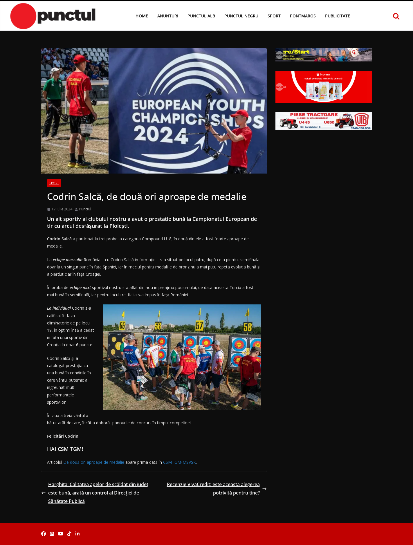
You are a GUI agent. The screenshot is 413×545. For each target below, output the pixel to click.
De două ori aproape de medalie (93, 462)
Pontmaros (303, 16)
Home (142, 16)
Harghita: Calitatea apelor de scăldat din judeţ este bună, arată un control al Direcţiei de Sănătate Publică (94, 492)
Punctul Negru (241, 16)
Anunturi (167, 16)
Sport (274, 16)
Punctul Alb (201, 16)
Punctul (85, 209)
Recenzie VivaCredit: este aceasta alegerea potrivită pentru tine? (217, 488)
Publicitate (337, 16)
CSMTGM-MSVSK (179, 462)
